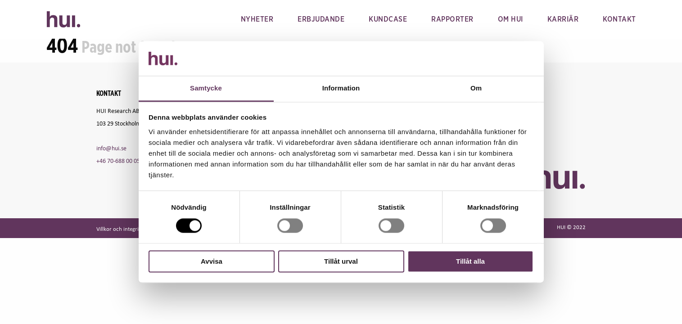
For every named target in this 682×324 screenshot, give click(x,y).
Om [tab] (476, 88)
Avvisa (211, 261)
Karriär (563, 19)
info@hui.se (111, 148)
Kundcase (388, 19)
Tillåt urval (341, 261)
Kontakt (619, 19)
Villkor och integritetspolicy (129, 229)
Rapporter (452, 19)
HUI (63, 19)
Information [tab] (341, 88)
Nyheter (257, 19)
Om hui (510, 19)
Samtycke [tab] (206, 88)
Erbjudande (321, 19)
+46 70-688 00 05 (118, 160)
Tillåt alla (470, 261)
